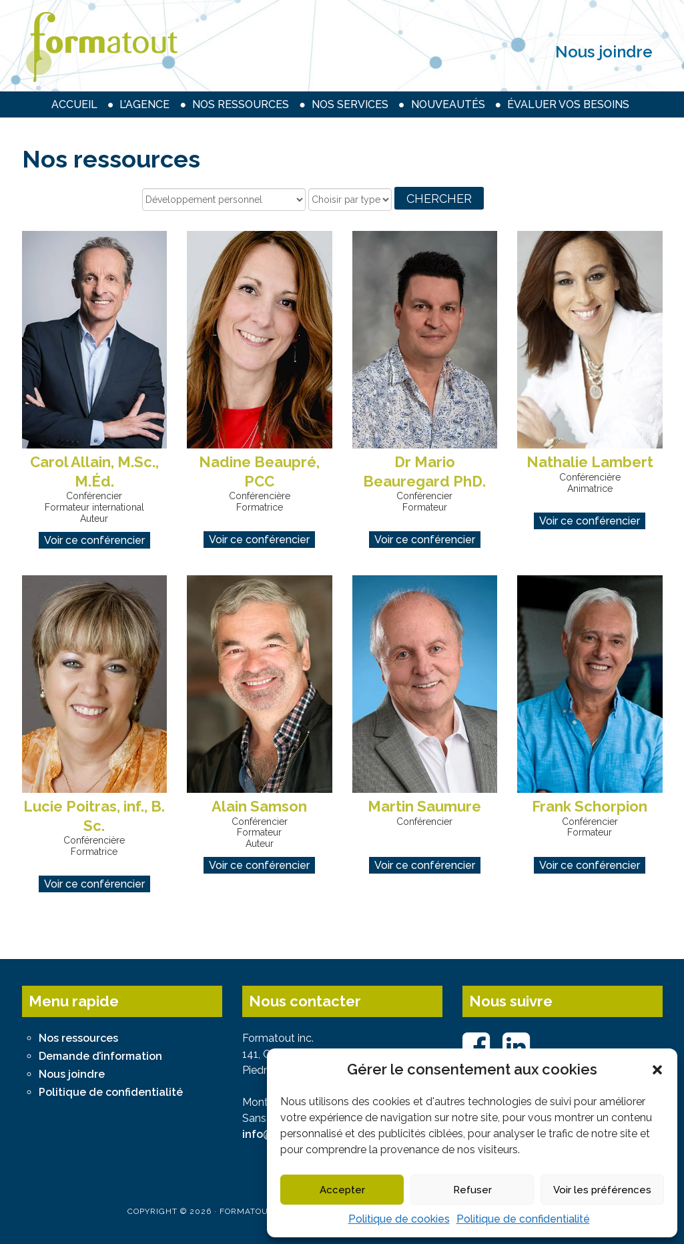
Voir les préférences (602, 1190)
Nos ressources (78, 1038)
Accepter (342, 1190)
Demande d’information (100, 1056)
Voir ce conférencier (94, 540)
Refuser (472, 1190)
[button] (657, 1069)
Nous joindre (604, 51)
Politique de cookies (399, 1219)
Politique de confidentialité (523, 1219)
